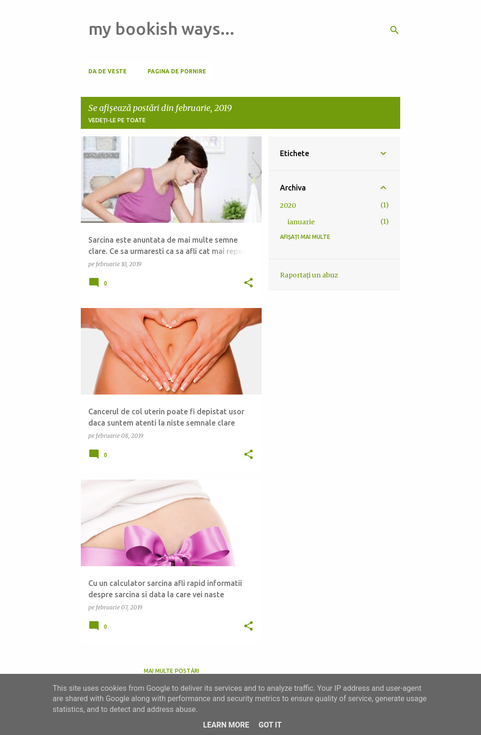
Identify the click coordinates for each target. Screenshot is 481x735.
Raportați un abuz (309, 275)
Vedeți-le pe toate (117, 120)
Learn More (226, 724)
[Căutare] (394, 30)
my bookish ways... (161, 28)
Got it (269, 724)
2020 (288, 205)
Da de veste (107, 71)
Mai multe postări (171, 671)
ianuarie (301, 222)
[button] (248, 283)
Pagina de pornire (176, 71)
